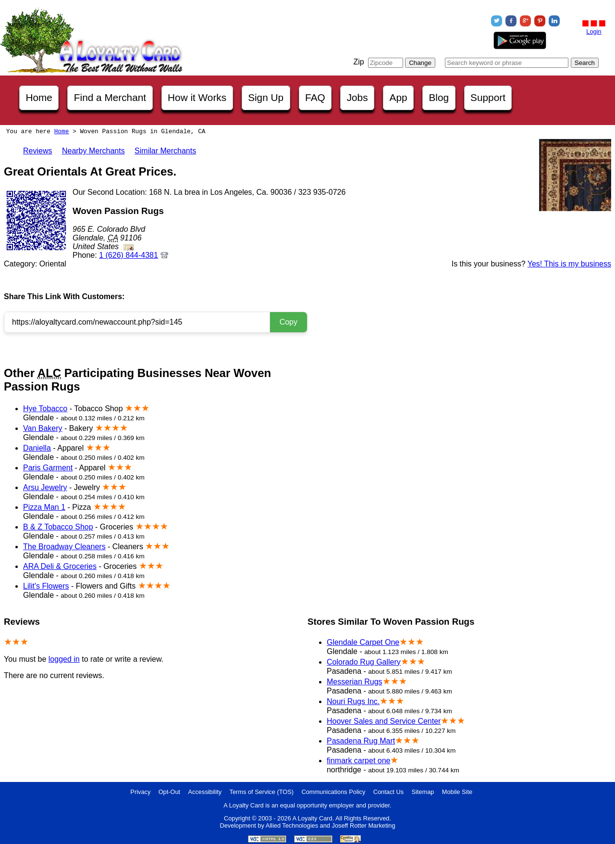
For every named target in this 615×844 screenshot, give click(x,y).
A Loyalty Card (312, 818)
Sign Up (265, 97)
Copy (288, 322)
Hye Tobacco (45, 408)
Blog (439, 97)
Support (487, 97)
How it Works (197, 97)
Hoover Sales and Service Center (384, 721)
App (398, 97)
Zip (358, 62)
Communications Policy (333, 791)
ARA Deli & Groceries (60, 566)
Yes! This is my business (569, 264)
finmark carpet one (359, 760)
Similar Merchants (165, 151)
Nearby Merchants (93, 151)
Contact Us (388, 791)
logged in (64, 659)
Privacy (140, 791)
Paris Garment (48, 468)
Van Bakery (42, 428)
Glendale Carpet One (363, 642)
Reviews (37, 151)
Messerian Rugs (354, 682)
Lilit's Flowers (46, 586)
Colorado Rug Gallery (364, 662)
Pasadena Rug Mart (361, 741)
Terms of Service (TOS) (262, 791)
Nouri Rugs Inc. (353, 701)
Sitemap (422, 791)
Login (593, 31)
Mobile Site (457, 791)
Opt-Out (170, 791)
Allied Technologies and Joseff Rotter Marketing (330, 825)
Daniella (37, 448)
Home (38, 97)
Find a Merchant (110, 97)
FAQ (315, 97)
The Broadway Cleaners (64, 546)
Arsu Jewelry (45, 487)
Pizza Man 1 (44, 507)
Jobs (357, 97)
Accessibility (205, 791)
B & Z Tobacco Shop (58, 527)
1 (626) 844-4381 (128, 255)
